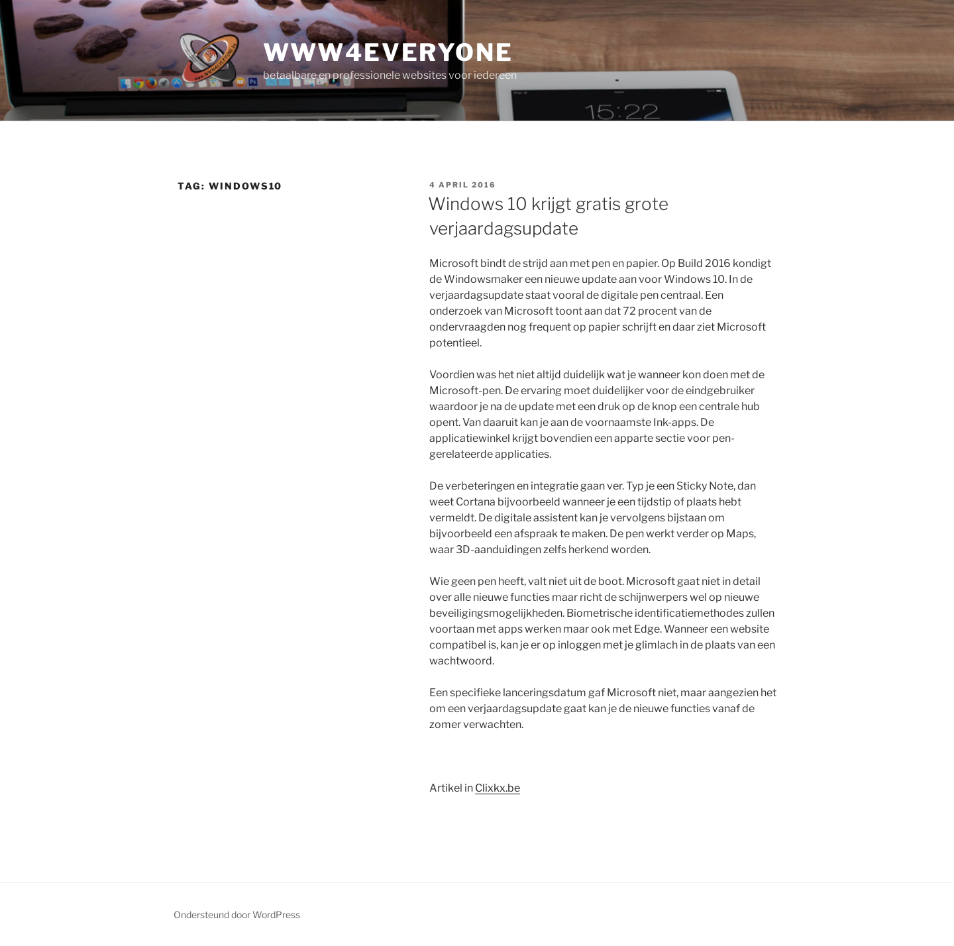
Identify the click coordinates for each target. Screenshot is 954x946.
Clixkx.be (497, 788)
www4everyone (388, 52)
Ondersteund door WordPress (237, 914)
